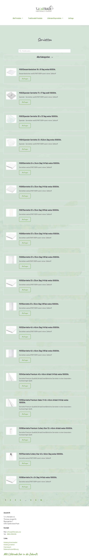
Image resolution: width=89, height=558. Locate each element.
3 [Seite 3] (15, 500)
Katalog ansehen (9, 545)
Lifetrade (44, 9)
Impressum (7, 547)
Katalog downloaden (10, 542)
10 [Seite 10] (41, 500)
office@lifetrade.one (14, 532)
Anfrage (71, 18)
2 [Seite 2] (10, 500)
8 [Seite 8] (30, 500)
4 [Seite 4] (20, 500)
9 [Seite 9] (35, 500)
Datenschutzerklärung (11, 549)
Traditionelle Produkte (35, 18)
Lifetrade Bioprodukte (55, 18)
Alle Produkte (18, 18)
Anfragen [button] (25, 78)
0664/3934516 (11, 534)
